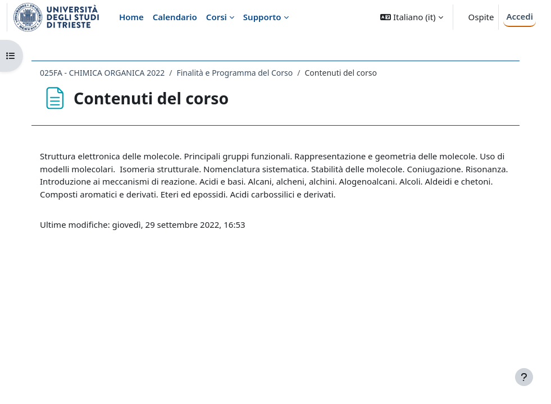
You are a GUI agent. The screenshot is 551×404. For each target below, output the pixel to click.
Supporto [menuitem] (262, 16)
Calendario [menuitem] (175, 16)
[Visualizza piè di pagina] (524, 377)
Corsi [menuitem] (216, 16)
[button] (411, 17)
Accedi (519, 16)
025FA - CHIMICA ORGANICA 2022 (102, 72)
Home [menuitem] (131, 16)
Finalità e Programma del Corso (234, 72)
